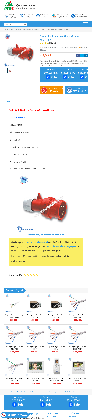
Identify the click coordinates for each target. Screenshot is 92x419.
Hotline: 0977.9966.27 (14, 415)
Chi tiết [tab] (8, 101)
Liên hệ (76, 392)
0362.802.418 (74, 400)
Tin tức (68, 392)
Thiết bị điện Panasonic (39, 392)
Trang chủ (15, 392)
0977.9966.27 (51, 72)
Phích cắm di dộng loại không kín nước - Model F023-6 (46, 235)
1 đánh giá (52, 43)
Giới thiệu (25, 392)
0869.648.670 (68, 72)
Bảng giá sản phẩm (56, 392)
